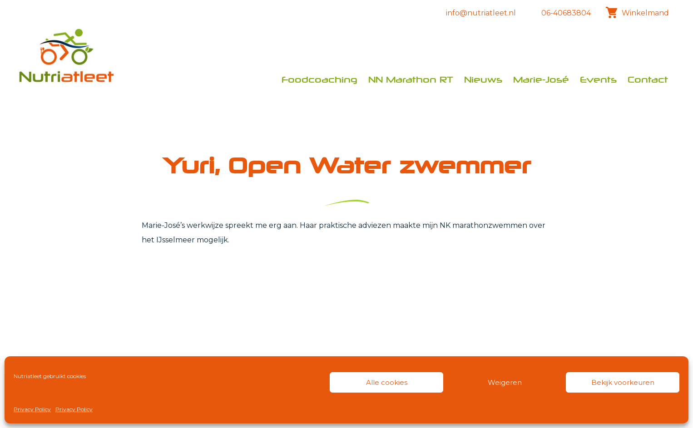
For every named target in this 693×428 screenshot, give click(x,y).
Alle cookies (386, 382)
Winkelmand (635, 12)
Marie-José (541, 79)
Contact (648, 79)
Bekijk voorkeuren (622, 382)
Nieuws (483, 79)
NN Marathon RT (410, 79)
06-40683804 (566, 13)
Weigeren (505, 382)
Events (598, 79)
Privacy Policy (32, 409)
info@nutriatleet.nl (481, 13)
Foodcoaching (319, 79)
